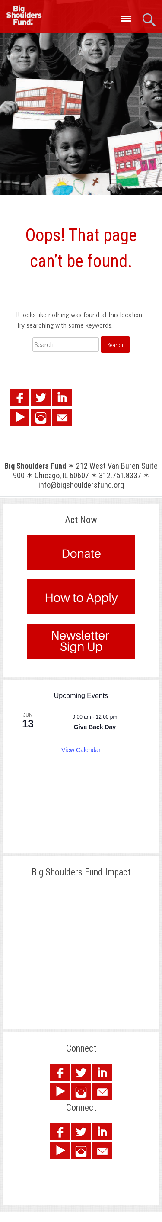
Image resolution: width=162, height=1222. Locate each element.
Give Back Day (95, 727)
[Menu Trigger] (126, 18)
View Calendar (81, 749)
